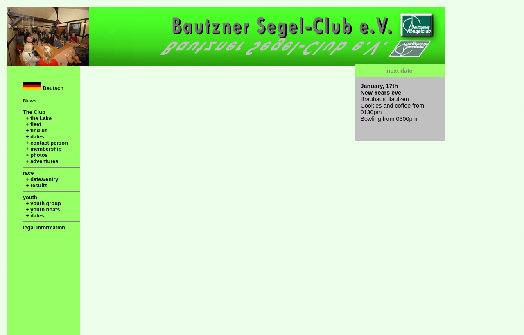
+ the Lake (37, 118)
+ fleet (32, 124)
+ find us (35, 130)
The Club (34, 112)
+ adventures (40, 161)
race (28, 173)
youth (30, 197)
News (29, 100)
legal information (44, 227)
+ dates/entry (40, 179)
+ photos (35, 155)
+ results (35, 185)
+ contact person (45, 143)
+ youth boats (41, 209)
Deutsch (43, 86)
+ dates (33, 137)
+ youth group (42, 203)
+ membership (42, 149)
